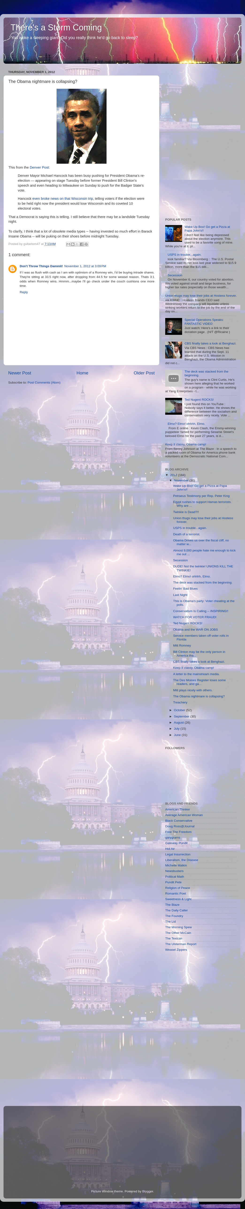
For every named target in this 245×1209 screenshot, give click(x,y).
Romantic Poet (175, 893)
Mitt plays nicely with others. (193, 690)
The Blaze (172, 904)
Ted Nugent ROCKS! (199, 399)
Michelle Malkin (176, 865)
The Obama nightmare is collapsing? (199, 696)
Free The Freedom (178, 832)
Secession (175, 275)
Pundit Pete (173, 882)
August (179, 722)
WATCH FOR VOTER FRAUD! (195, 617)
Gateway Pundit (176, 843)
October (180, 710)
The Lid (170, 921)
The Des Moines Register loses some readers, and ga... (199, 682)
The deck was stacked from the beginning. (203, 582)
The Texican (173, 938)
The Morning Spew (178, 927)
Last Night (180, 595)
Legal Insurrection (177, 854)
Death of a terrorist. (186, 534)
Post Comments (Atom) (44, 382)
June (178, 735)
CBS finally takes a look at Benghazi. (210, 343)
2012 (174, 475)
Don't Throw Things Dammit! (41, 266)
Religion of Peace (177, 888)
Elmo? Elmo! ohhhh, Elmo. (186, 423)
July (177, 728)
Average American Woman (184, 815)
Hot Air (170, 848)
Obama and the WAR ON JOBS (195, 629)
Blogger (147, 1191)
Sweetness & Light (178, 899)
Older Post (144, 372)
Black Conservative (178, 820)
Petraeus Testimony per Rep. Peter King (201, 496)
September (182, 716)
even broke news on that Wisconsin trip (62, 198)
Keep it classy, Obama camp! (185, 444)
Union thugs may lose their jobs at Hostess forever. (201, 295)
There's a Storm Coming (56, 27)
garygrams (172, 837)
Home (82, 372)
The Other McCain (178, 933)
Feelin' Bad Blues (185, 588)
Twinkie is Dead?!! (186, 512)
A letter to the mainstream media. (196, 674)
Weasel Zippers (176, 949)
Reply (24, 292)
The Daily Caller (176, 910)
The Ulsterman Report (180, 944)
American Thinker (177, 809)
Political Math (174, 876)
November (181, 480)
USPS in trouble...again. (184, 254)
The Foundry (174, 916)
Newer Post (19, 372)
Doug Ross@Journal (180, 826)
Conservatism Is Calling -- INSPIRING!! (200, 611)
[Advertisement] (184, 139)
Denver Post (39, 167)
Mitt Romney (182, 645)
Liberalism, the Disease (181, 860)
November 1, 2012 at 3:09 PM (85, 266)
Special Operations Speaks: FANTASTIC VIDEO (204, 321)
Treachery (180, 702)
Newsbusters (174, 871)
